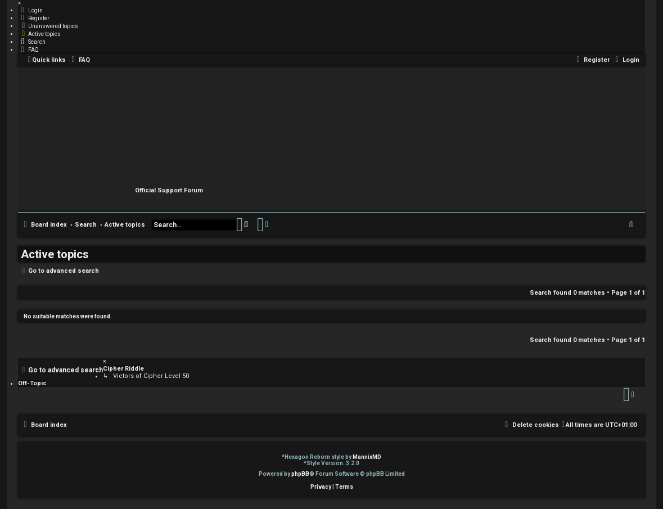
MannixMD (367, 457)
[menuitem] (30, 10)
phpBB (300, 474)
